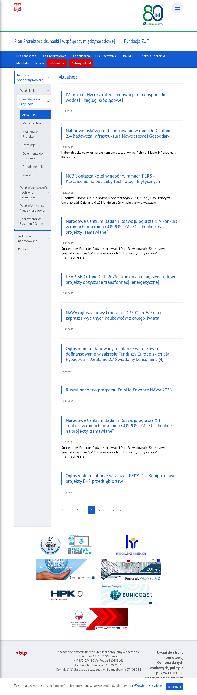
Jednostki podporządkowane (33, 77)
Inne (39, 63)
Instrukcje (29, 145)
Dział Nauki (34, 91)
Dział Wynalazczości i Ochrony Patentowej (34, 192)
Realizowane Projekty (32, 134)
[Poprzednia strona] (62, 510)
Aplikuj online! (81, 63)
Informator (57, 63)
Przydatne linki (33, 167)
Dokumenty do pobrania (33, 155)
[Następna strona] (120, 510)
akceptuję (174, 686)
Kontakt (28, 175)
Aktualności (30, 115)
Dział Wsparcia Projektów (34, 101)
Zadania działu (33, 123)
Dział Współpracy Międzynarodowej (32, 207)
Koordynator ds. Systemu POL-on (34, 221)
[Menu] (177, 7)
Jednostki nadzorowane (33, 238)
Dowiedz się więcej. (149, 685)
